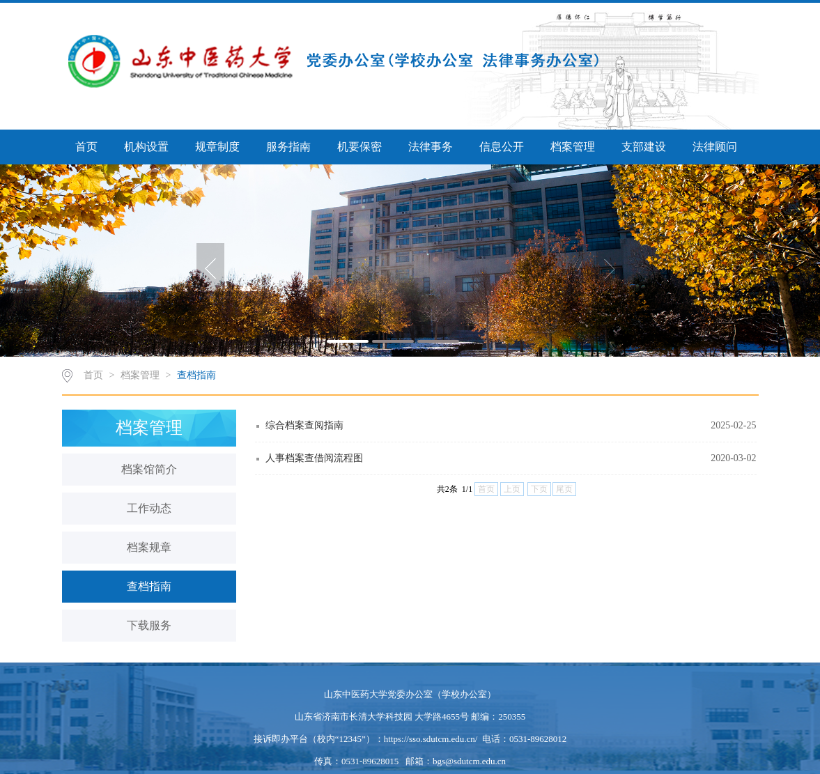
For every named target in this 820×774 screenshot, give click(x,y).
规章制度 (217, 147)
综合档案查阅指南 (304, 425)
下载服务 (149, 625)
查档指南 (196, 375)
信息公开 (501, 147)
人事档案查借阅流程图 (314, 458)
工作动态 (149, 508)
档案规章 (149, 547)
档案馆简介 (149, 469)
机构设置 (146, 147)
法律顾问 (715, 147)
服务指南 (288, 147)
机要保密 (359, 147)
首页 (86, 147)
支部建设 (643, 147)
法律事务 (430, 147)
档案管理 (572, 147)
